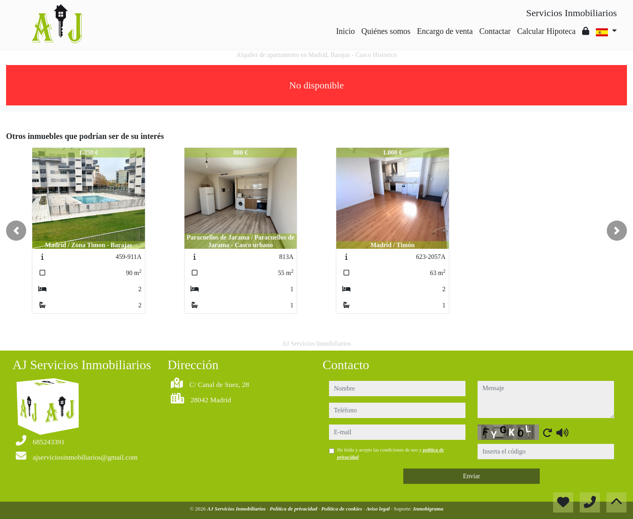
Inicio (345, 31)
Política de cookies (342, 509)
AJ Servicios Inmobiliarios (237, 509)
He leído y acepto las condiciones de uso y (390, 453)
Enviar (471, 476)
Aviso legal (378, 509)
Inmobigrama (428, 509)
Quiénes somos (386, 31)
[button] (16, 231)
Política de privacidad (294, 509)
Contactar (495, 31)
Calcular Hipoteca (546, 31)
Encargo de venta (445, 31)
